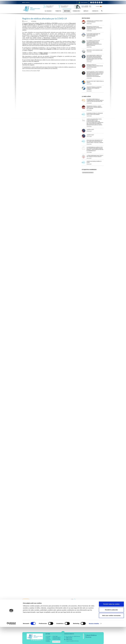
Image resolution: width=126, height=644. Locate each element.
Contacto (95, 11)
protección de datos (88, 172)
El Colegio (48, 11)
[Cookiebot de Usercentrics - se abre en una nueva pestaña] (11, 640)
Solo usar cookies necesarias (111, 632)
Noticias (27, 2)
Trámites (58, 11)
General (25, 21)
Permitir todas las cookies (111, 621)
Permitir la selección (111, 627)
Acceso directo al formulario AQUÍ (31, 70)
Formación (77, 11)
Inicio (23, 2)
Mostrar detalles (94, 640)
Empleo (86, 11)
